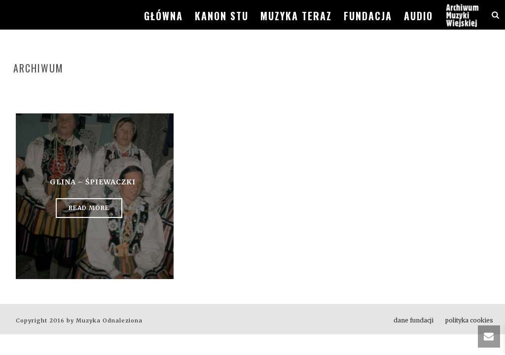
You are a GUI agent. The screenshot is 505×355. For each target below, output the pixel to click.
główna (163, 16)
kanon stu (222, 16)
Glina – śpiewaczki (93, 182)
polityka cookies (469, 320)
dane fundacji (413, 320)
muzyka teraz (296, 16)
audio (418, 16)
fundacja (368, 16)
